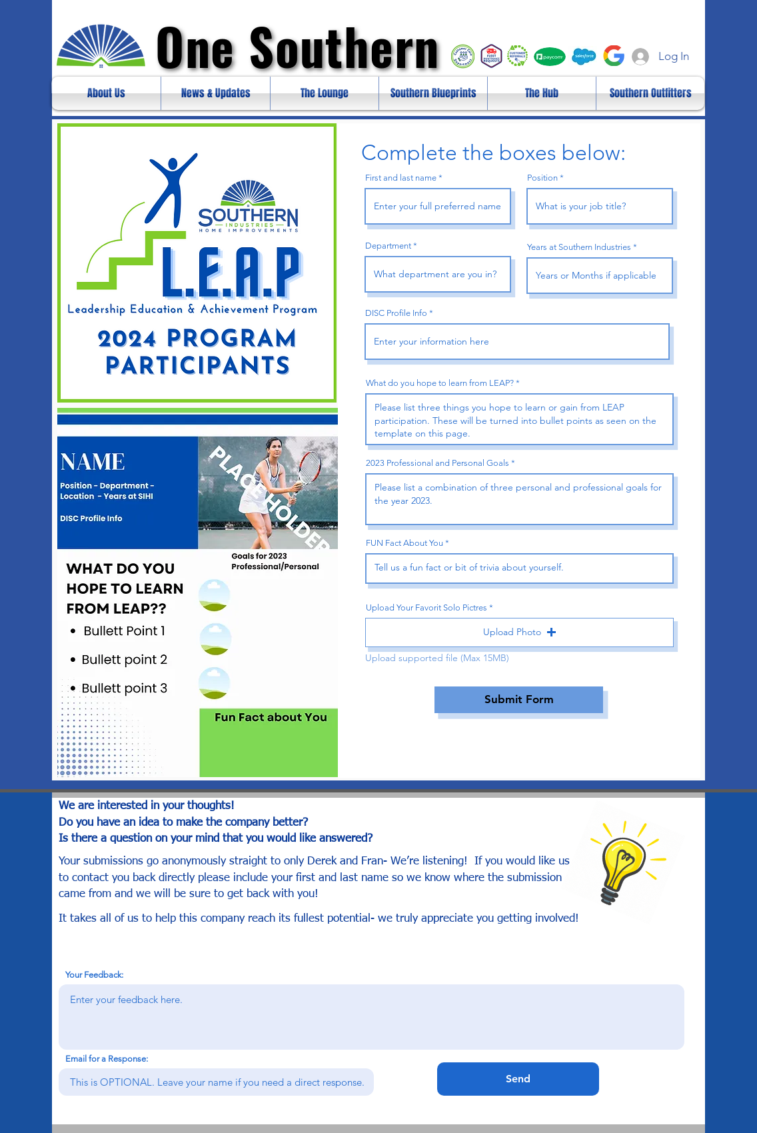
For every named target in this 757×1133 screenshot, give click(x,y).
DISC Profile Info (396, 313)
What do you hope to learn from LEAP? (440, 383)
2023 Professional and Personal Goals (437, 463)
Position (542, 177)
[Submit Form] (518, 699)
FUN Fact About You (404, 543)
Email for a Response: (106, 1058)
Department (388, 245)
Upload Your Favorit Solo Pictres (426, 607)
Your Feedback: (94, 974)
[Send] (518, 1079)
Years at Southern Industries (579, 247)
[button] (519, 632)
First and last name (400, 177)
